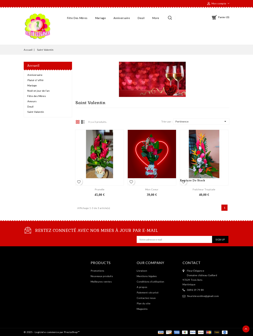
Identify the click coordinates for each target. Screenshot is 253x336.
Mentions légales (147, 276)
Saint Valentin (35, 111)
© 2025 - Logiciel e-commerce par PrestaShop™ (51, 332)
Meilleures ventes (101, 281)
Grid (77, 122)
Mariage (100, 18)
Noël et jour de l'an (38, 90)
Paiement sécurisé (148, 292)
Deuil (141, 18)
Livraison (142, 270)
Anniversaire (121, 18)
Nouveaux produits (102, 276)
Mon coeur (151, 189)
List (83, 122)
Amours (32, 101)
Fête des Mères (77, 18)
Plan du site (144, 303)
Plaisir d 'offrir (35, 80)
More (155, 18)
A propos (142, 287)
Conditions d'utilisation (150, 281)
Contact (192, 263)
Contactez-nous (146, 297)
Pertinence (201, 121)
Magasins (142, 308)
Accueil (33, 66)
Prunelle (100, 189)
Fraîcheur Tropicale (204, 189)
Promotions (97, 270)
